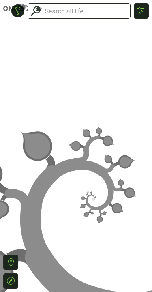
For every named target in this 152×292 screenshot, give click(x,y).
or (76, 146)
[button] (11, 262)
